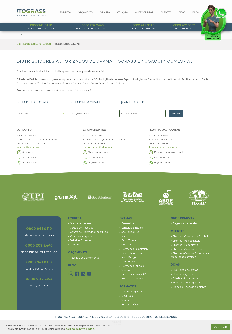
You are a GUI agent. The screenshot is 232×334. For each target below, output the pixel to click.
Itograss (31, 12)
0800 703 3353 (184, 25)
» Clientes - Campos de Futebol (189, 236)
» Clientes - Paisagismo (184, 245)
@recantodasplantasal (166, 152)
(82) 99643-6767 (96, 163)
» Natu (123, 236)
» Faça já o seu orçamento (83, 257)
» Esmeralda (126, 223)
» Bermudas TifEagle (131, 265)
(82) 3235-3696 (96, 157)
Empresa (65, 12)
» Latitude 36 (127, 261)
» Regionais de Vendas (184, 223)
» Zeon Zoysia (127, 240)
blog (195, 12)
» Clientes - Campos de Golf (187, 249)
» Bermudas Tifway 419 (133, 274)
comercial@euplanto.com (29, 147)
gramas (105, 12)
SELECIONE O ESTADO (33, 102)
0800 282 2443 (93, 25)
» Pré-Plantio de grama (184, 269)
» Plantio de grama (182, 274)
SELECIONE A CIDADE (85, 102)
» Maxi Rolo (126, 295)
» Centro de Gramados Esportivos (88, 231)
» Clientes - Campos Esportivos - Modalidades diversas (190, 255)
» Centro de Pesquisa (80, 227)
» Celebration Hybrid (131, 253)
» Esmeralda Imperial (131, 227)
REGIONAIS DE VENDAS (67, 44)
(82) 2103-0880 (30, 157)
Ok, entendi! (220, 327)
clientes (166, 12)
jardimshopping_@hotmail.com (97, 147)
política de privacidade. (80, 329)
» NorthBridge (127, 257)
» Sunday (124, 270)
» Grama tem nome (79, 223)
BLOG (72, 265)
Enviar (176, 113)
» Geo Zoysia (127, 244)
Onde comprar (144, 12)
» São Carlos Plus (129, 231)
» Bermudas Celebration (133, 248)
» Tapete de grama (130, 291)
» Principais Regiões (80, 236)
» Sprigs (124, 300)
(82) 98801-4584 (162, 163)
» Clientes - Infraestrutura (185, 240)
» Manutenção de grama (185, 282)
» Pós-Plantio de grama (184, 278)
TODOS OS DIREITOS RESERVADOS (154, 316)
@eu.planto (26, 152)
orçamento (85, 12)
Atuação (122, 12)
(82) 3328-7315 (161, 157)
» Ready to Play (128, 304)
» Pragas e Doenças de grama (188, 286)
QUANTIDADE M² (131, 102)
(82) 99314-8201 (30, 163)
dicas (182, 12)
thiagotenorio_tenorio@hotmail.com (166, 147)
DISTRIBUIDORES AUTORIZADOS (34, 44)
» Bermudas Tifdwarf (131, 278)
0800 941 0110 (41, 25)
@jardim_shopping (97, 152)
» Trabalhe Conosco (79, 240)
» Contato (74, 244)
